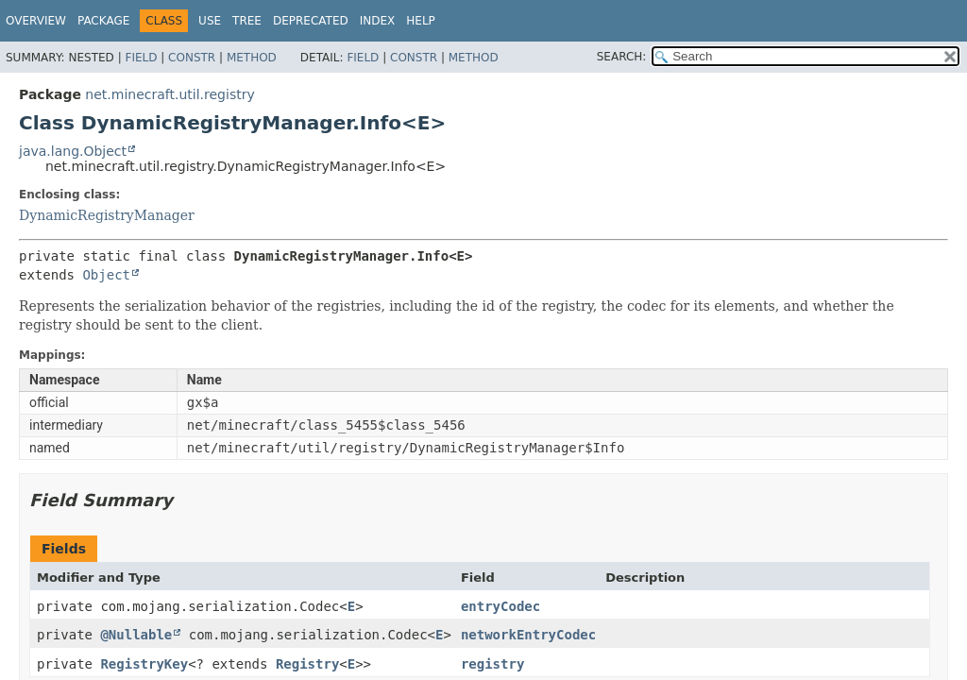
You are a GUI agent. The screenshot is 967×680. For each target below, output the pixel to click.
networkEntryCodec (528, 634)
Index (378, 20)
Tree (247, 20)
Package (103, 20)
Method (252, 57)
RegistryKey (144, 664)
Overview (36, 20)
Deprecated (310, 20)
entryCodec (500, 606)
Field (141, 57)
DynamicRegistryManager (107, 215)
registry (492, 664)
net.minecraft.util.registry (169, 94)
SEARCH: (622, 56)
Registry (307, 664)
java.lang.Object (73, 151)
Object (106, 274)
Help (420, 20)
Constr (191, 57)
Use (209, 20)
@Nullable (136, 634)
